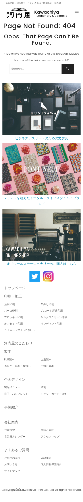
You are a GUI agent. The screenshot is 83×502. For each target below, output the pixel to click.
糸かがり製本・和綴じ (17, 366)
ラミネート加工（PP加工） (20, 330)
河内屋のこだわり (18, 343)
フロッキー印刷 (13, 317)
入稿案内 (46, 458)
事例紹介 (11, 407)
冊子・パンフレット (16, 394)
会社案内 (11, 422)
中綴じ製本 (47, 366)
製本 (7, 351)
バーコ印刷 (10, 310)
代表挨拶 (9, 430)
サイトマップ (12, 471)
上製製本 (46, 359)
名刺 (43, 387)
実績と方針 (47, 430)
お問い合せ (10, 464)
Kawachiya (46, 12)
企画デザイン (14, 379)
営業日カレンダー (14, 436)
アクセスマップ (50, 436)
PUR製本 (9, 359)
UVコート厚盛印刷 (52, 310)
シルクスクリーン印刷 (54, 317)
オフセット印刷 (13, 323)
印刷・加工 (13, 296)
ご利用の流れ (12, 458)
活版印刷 (9, 304)
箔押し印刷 (47, 304)
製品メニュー (12, 387)
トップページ (14, 287)
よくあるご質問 (16, 449)
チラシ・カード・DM (53, 394)
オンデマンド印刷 (51, 323)
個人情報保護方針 (51, 464)
